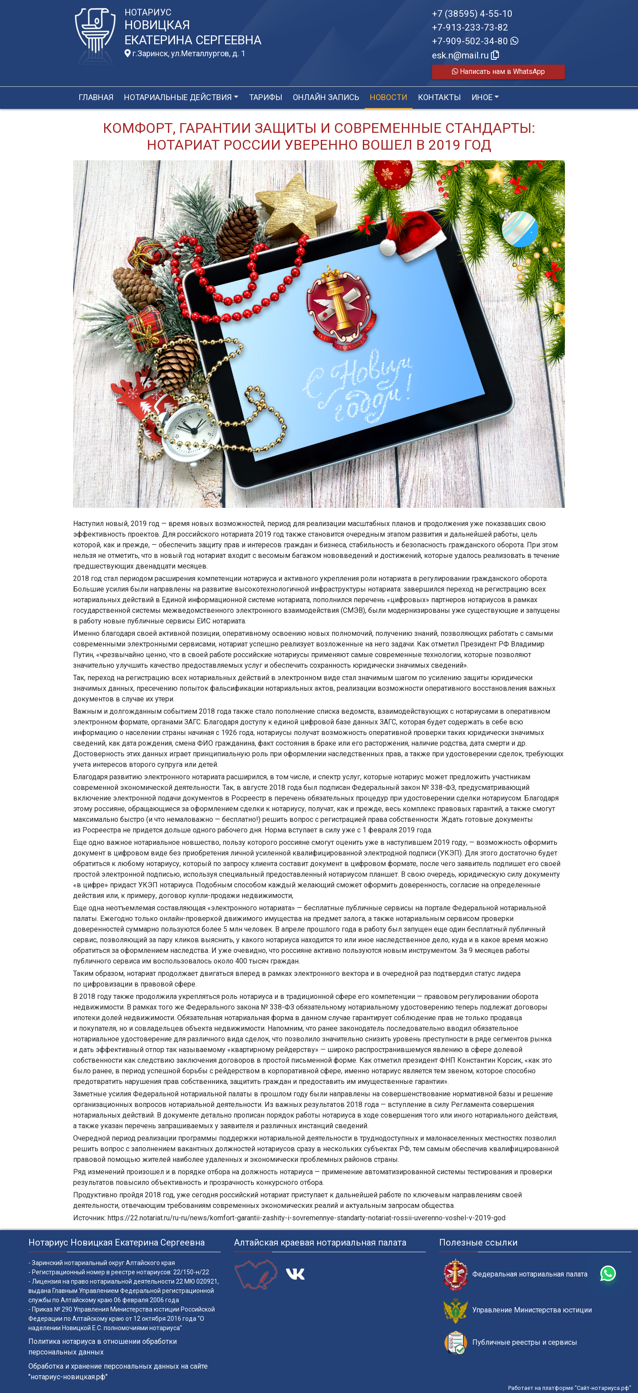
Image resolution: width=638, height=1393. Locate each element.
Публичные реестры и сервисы (510, 1343)
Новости (388, 97)
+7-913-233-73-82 (470, 27)
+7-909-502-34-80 (475, 41)
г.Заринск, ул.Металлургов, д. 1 (184, 53)
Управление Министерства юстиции (517, 1310)
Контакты (439, 97)
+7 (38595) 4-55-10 (472, 13)
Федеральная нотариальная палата (515, 1274)
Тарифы (265, 97)
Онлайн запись (326, 97)
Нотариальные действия (178, 97)
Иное (482, 97)
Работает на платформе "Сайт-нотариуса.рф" (569, 1388)
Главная (95, 97)
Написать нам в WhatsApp (498, 71)
